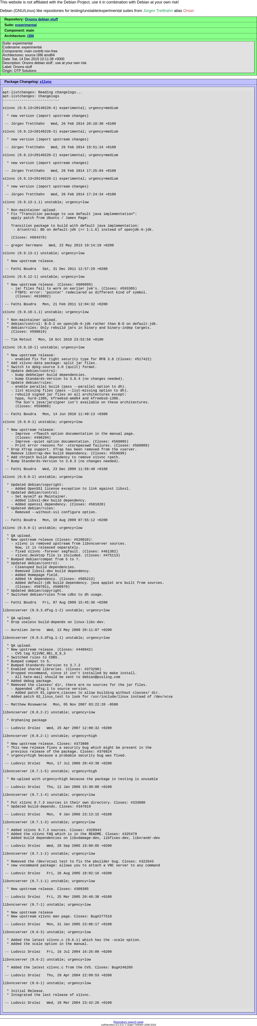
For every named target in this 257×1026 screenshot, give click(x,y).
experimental (26, 25)
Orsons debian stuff (41, 19)
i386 (30, 36)
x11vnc (46, 82)
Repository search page (128, 1022)
